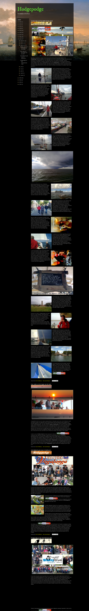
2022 (20, 24)
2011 (20, 84)
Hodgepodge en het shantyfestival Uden (41, 538)
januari (22, 75)
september (23, 45)
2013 (20, 80)
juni (21, 66)
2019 (20, 30)
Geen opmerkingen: (46, 380)
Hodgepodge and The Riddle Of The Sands (42, 21)
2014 (20, 77)
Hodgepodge (30, 9)
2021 (20, 26)
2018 (20, 32)
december (23, 40)
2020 (20, 28)
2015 (20, 39)
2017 (20, 34)
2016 (20, 36)
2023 (20, 21)
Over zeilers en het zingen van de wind (41, 384)
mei (21, 68)
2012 (20, 82)
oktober (22, 43)
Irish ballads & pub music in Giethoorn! (41, 450)
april (21, 71)
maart (22, 73)
